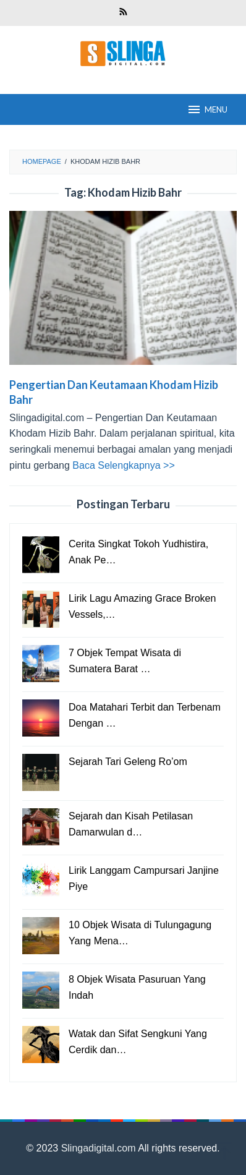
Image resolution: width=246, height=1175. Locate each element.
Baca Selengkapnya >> (123, 465)
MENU (207, 109)
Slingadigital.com (99, 1148)
